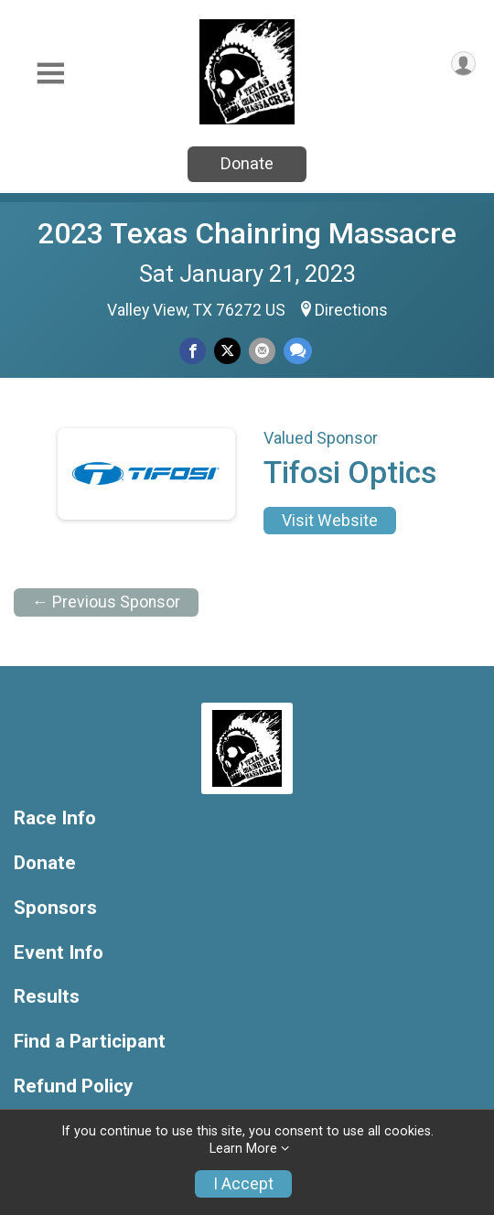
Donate (247, 163)
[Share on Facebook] (192, 351)
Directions (351, 310)
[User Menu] (463, 63)
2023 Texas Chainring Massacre (247, 233)
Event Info (58, 952)
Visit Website (330, 520)
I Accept (243, 1184)
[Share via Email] (262, 351)
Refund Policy (73, 1086)
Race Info (55, 818)
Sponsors (55, 908)
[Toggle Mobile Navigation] (50, 73)
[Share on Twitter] (227, 351)
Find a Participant (90, 1041)
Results (47, 996)
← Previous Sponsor (106, 602)
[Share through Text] (298, 351)
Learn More (243, 1148)
